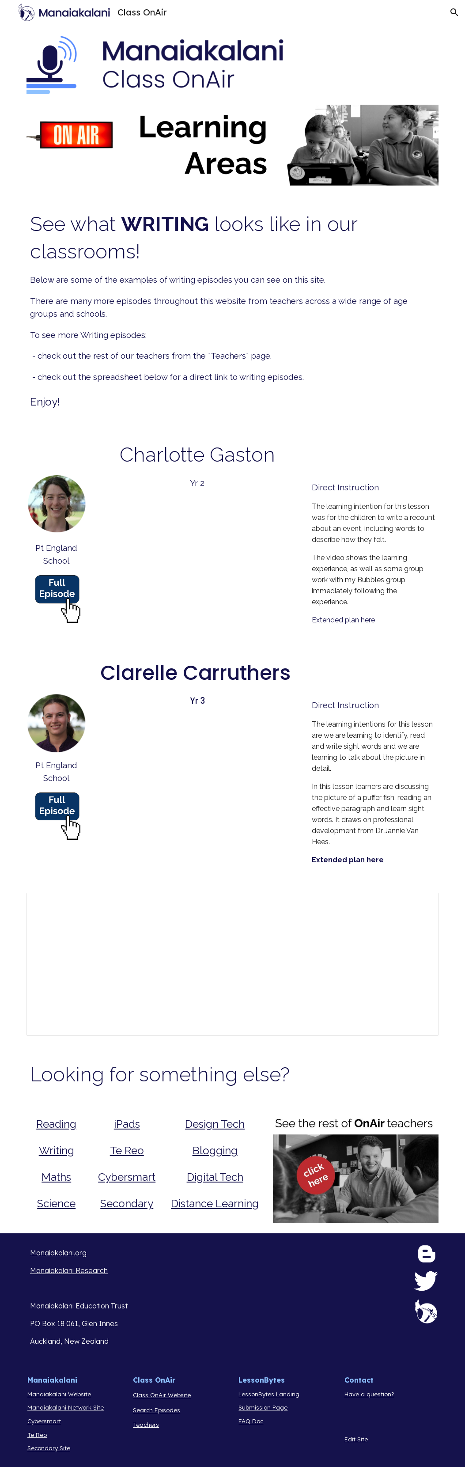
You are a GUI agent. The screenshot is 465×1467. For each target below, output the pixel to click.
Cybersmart (126, 1177)
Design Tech (215, 1124)
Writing (56, 1150)
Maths (56, 1177)
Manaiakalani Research (69, 1270)
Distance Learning (215, 1203)
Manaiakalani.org (58, 1252)
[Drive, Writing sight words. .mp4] (197, 775)
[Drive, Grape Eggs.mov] (197, 557)
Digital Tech (215, 1177)
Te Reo (127, 1150)
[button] (454, 12)
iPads (127, 1124)
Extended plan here (343, 620)
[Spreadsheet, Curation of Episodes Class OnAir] (232, 964)
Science (56, 1203)
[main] (232, 310)
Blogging (215, 1150)
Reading (56, 1124)
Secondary (126, 1203)
